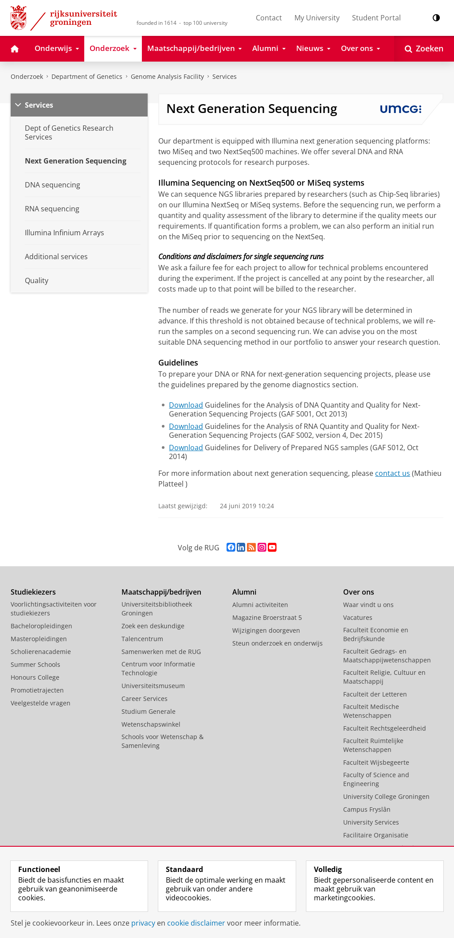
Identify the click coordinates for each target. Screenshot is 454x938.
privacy (143, 923)
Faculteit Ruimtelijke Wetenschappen (373, 745)
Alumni (244, 592)
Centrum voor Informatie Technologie (158, 668)
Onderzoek (27, 76)
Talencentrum (142, 638)
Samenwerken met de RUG (161, 651)
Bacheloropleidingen (41, 626)
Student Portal (376, 18)
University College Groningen (386, 796)
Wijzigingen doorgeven (266, 630)
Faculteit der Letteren (375, 694)
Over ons (358, 592)
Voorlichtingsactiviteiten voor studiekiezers (54, 608)
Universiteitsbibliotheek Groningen (156, 608)
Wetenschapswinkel (150, 724)
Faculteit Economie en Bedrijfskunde (375, 634)
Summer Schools (35, 664)
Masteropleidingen (39, 638)
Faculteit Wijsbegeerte (376, 762)
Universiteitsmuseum (153, 685)
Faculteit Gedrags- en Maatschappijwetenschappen (387, 655)
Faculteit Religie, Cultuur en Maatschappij (384, 676)
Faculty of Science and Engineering (376, 779)
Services (39, 105)
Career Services (144, 698)
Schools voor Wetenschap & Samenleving (162, 741)
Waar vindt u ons (368, 604)
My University (317, 18)
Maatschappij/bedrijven (161, 592)
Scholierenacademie (41, 651)
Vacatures (357, 617)
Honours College (35, 677)
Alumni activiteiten (260, 604)
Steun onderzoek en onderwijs (277, 643)
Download (186, 405)
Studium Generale (148, 711)
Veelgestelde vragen (40, 703)
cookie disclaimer (196, 923)
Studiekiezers (33, 592)
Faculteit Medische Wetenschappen (371, 711)
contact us (392, 473)
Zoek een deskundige (152, 626)
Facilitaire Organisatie (375, 835)
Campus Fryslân (367, 809)
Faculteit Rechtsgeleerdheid (384, 728)
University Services (371, 822)
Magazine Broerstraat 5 (267, 617)
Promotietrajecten (37, 690)
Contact (269, 18)
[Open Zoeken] (424, 49)
